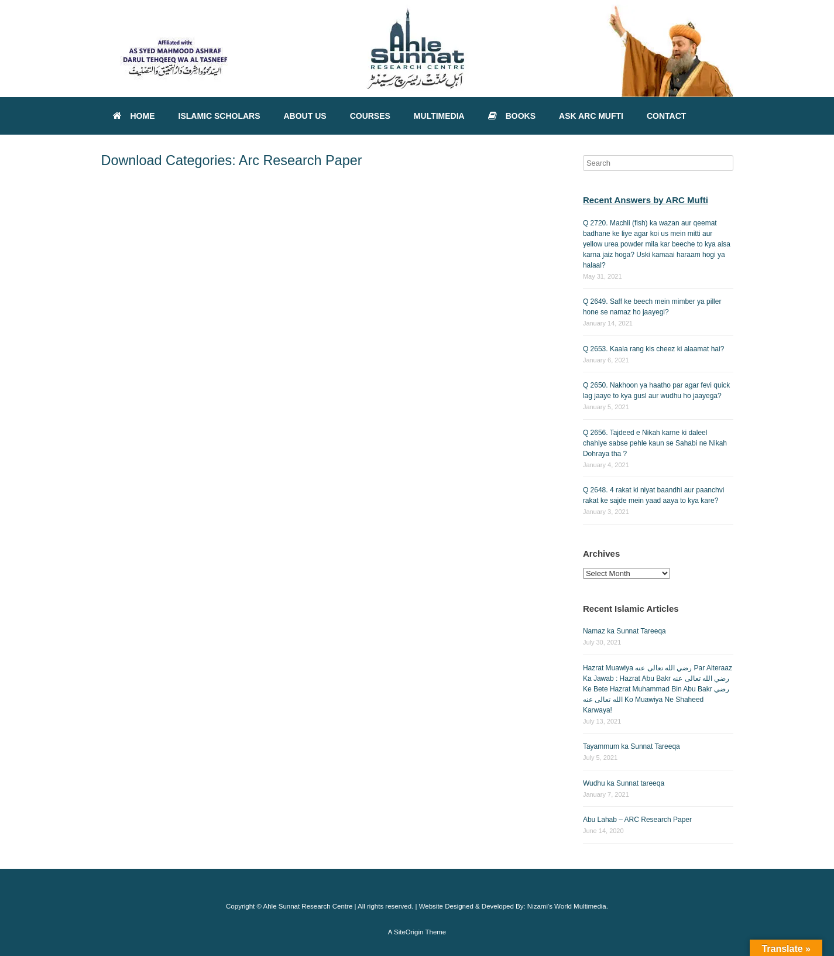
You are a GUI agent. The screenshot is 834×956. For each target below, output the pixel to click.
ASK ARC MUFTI (591, 116)
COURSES (370, 116)
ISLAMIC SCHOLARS (219, 116)
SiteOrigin (409, 932)
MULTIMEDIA (439, 116)
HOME (134, 116)
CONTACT (666, 116)
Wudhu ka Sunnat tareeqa (623, 783)
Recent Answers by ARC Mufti (645, 200)
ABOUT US (305, 116)
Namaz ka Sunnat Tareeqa (624, 631)
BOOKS (512, 116)
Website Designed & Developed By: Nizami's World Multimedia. (513, 906)
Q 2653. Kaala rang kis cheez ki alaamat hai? (653, 349)
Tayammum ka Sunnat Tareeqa (631, 746)
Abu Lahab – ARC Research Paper (637, 819)
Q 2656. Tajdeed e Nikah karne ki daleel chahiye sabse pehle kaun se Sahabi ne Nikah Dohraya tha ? (655, 443)
